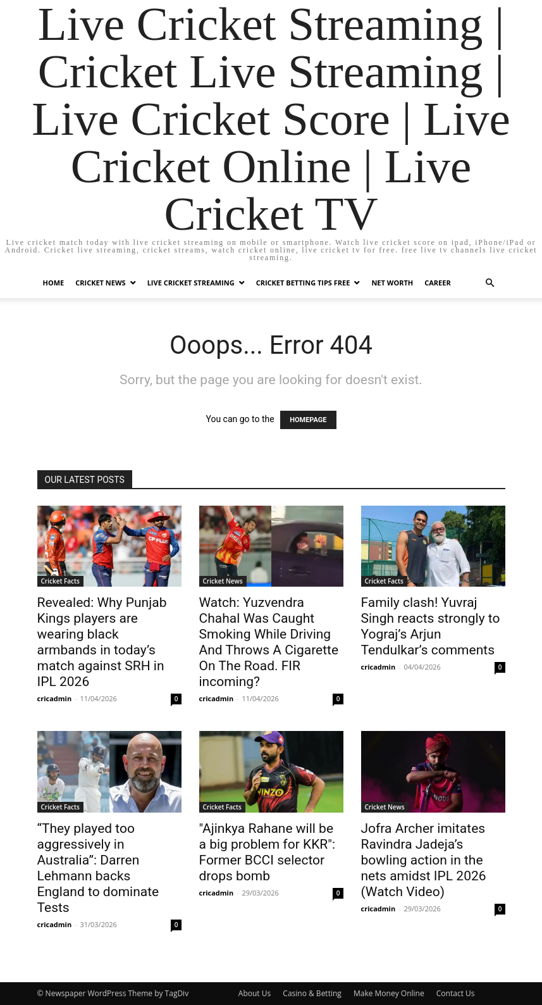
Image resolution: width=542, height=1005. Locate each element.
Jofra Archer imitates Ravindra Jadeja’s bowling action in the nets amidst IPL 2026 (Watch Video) (423, 860)
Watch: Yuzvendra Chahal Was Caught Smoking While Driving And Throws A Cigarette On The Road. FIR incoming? (269, 642)
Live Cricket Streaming (191, 282)
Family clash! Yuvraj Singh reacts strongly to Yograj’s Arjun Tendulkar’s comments (430, 626)
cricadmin (54, 698)
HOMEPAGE (308, 420)
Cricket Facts (60, 581)
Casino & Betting (312, 993)
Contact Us (455, 993)
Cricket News (100, 282)
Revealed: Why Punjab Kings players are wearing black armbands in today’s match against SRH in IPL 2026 (102, 642)
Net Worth (392, 282)
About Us (254, 993)
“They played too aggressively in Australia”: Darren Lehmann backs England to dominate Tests (98, 868)
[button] (490, 283)
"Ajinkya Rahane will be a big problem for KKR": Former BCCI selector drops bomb (267, 852)
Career (437, 282)
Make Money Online (389, 993)
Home (54, 282)
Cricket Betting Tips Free (303, 282)
